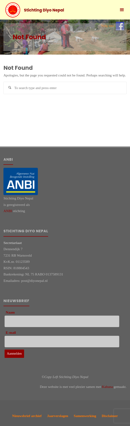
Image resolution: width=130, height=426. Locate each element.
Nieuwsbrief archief (26, 416)
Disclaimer (110, 416)
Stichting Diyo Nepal (44, 10)
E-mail (11, 332)
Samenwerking (85, 416)
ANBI (7, 211)
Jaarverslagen (57, 416)
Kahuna (107, 387)
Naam (10, 312)
